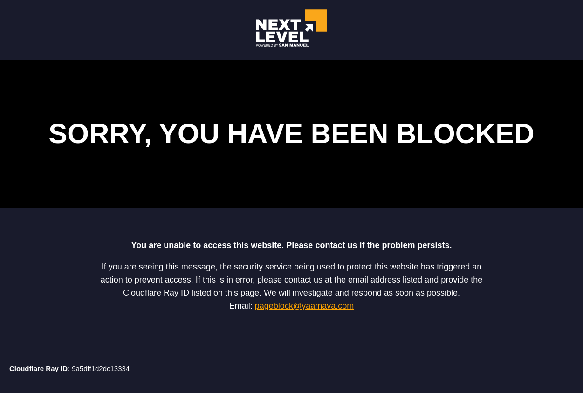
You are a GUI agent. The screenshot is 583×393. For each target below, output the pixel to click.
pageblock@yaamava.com (304, 305)
